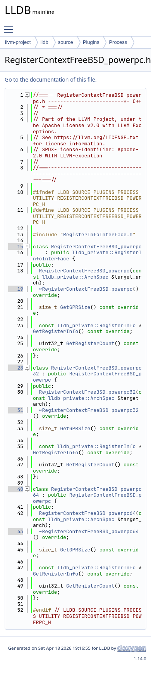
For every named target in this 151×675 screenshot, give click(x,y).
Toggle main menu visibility (10, 26)
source (65, 42)
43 (15, 531)
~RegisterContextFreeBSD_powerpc (86, 289)
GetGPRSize (75, 307)
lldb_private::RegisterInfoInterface (87, 255)
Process (118, 42)
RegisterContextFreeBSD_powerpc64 (87, 513)
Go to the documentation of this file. (50, 79)
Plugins (91, 42)
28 (15, 368)
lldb (44, 42)
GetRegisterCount (90, 343)
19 (15, 289)
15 (15, 246)
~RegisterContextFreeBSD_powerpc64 (89, 531)
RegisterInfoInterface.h (97, 234)
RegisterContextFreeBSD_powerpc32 (87, 392)
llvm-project (18, 42)
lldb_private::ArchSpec (75, 277)
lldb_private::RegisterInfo (96, 325)
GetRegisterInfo (55, 331)
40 (15, 489)
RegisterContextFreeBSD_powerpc (96, 246)
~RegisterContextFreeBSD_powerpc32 (89, 410)
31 (15, 410)
